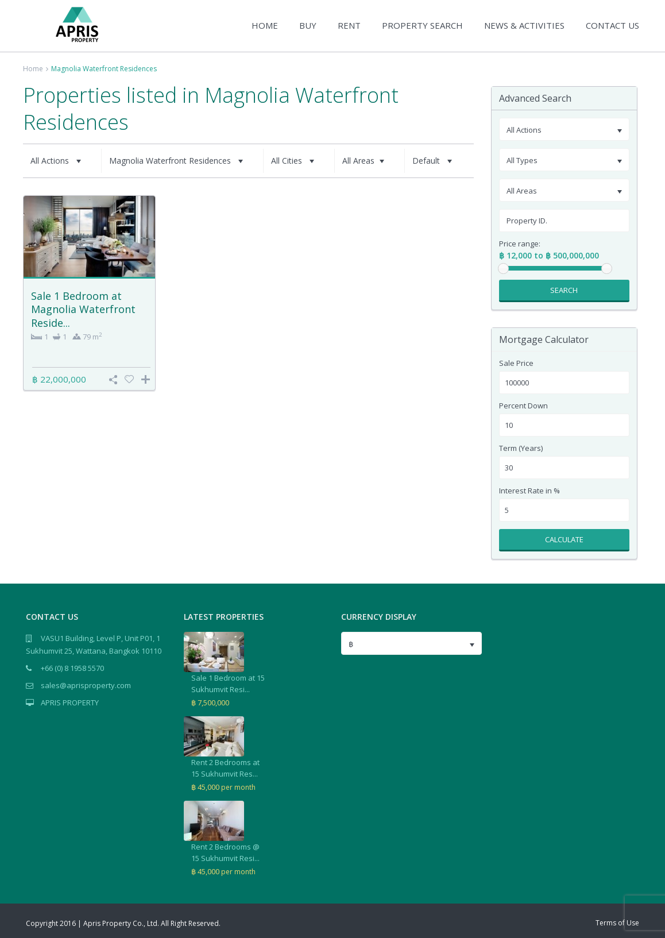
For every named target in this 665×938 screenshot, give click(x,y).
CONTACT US (612, 25)
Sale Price (516, 363)
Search (564, 290)
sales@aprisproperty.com (86, 685)
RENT (349, 25)
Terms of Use (617, 923)
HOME (265, 25)
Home (33, 69)
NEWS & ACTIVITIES (524, 25)
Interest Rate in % (529, 491)
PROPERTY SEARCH (422, 25)
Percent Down (523, 406)
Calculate (564, 539)
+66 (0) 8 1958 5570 (72, 668)
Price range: (519, 244)
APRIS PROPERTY (70, 702)
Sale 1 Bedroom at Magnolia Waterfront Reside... (83, 309)
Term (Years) (521, 448)
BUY (307, 25)
